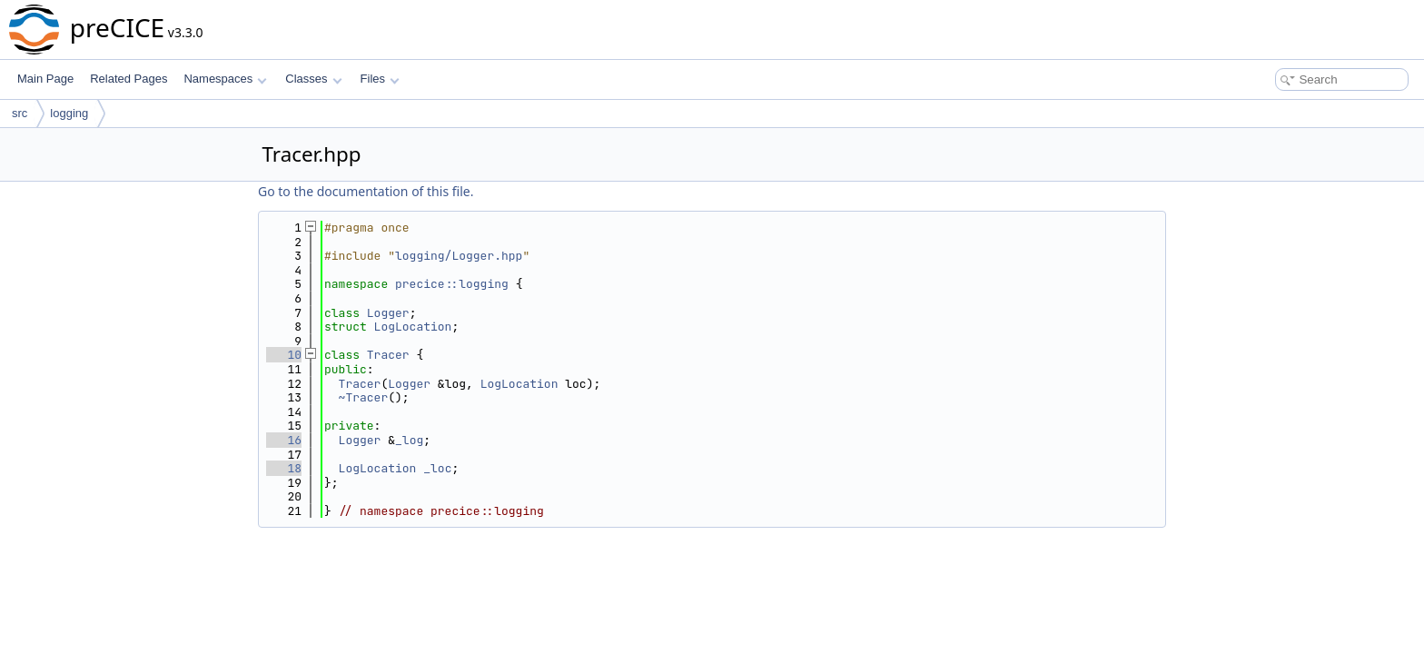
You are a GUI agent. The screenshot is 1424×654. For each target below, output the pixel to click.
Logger (388, 313)
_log (409, 440)
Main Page (45, 78)
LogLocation (413, 326)
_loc (437, 468)
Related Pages (128, 78)
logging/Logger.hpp (458, 255)
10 (284, 354)
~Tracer (364, 397)
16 (284, 440)
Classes (313, 78)
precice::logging (452, 284)
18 (284, 468)
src (19, 113)
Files (380, 78)
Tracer (388, 354)
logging (69, 113)
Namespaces (224, 78)
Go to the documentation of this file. (365, 191)
